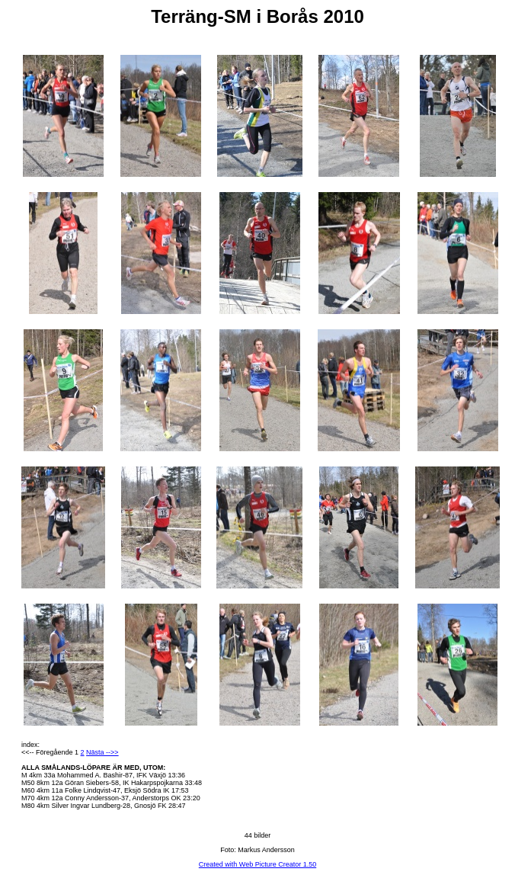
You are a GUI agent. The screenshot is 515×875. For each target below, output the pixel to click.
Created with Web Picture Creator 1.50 (257, 864)
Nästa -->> (102, 752)
